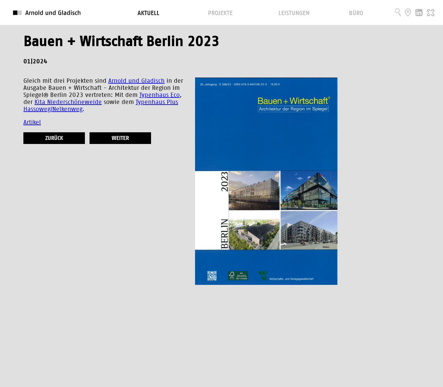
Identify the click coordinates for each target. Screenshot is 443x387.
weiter (120, 138)
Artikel (32, 122)
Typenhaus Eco (159, 95)
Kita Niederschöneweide (68, 102)
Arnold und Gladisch (136, 81)
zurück (54, 138)
